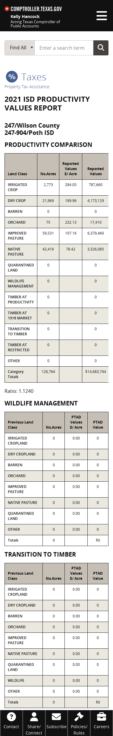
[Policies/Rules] (79, 723)
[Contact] (11, 720)
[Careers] (101, 720)
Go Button (100, 47)
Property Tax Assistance (27, 86)
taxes (26, 76)
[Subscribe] (57, 720)
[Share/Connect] (34, 723)
